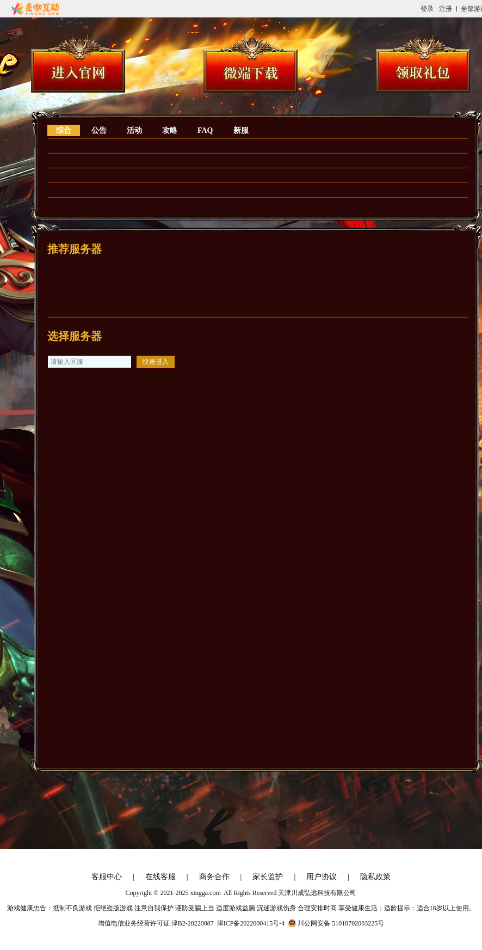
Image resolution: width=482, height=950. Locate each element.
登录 (427, 9)
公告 (99, 130)
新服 (241, 130)
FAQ (205, 130)
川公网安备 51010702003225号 (341, 923)
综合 (63, 130)
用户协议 (321, 877)
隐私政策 (375, 877)
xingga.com (205, 893)
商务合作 (214, 877)
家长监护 (267, 877)
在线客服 (160, 877)
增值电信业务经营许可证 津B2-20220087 (156, 923)
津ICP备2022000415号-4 (251, 923)
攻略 (169, 130)
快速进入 (156, 362)
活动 (134, 130)
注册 (445, 9)
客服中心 (106, 877)
